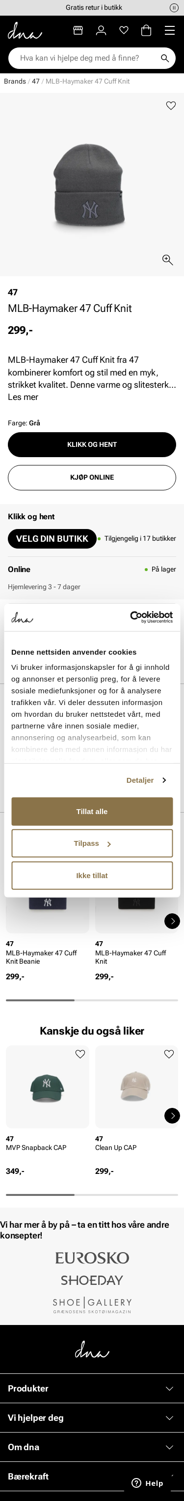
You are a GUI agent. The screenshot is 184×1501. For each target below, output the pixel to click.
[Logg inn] (101, 30)
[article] (47, 911)
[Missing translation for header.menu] (170, 30)
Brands (15, 81)
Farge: (24, 423)
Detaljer (140, 780)
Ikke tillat (91, 875)
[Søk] (165, 58)
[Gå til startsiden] (25, 30)
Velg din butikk (52, 538)
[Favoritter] (124, 30)
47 (36, 81)
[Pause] (174, 8)
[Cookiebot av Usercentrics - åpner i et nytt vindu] (131, 617)
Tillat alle (92, 811)
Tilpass (92, 843)
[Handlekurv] (146, 30)
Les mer (23, 397)
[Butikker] (78, 30)
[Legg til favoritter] (171, 106)
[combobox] (87, 58)
